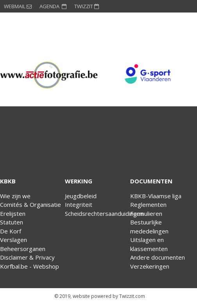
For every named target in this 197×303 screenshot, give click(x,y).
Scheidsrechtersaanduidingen (104, 213)
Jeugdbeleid (81, 196)
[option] (49, 75)
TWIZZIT (86, 6)
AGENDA (52, 6)
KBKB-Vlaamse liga (155, 196)
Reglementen (148, 204)
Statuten (11, 222)
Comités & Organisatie (30, 204)
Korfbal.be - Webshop (29, 266)
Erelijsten (12, 213)
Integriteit (78, 204)
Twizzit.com (132, 296)
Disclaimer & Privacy (27, 257)
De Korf (10, 231)
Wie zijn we (15, 196)
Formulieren (146, 213)
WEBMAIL (18, 6)
